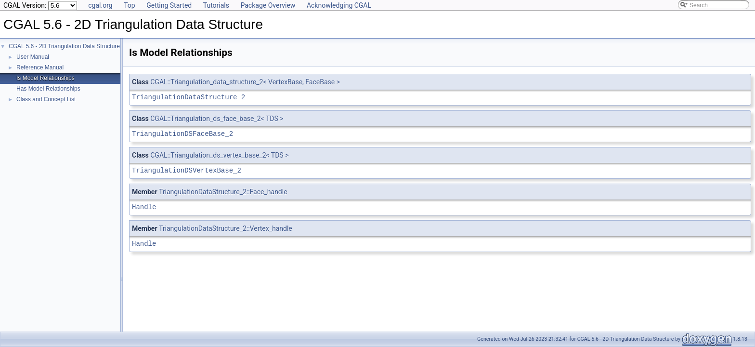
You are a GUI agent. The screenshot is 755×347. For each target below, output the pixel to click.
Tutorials (216, 5)
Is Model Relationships (45, 78)
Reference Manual (40, 67)
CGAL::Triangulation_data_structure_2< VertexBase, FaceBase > (245, 82)
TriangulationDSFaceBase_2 (182, 133)
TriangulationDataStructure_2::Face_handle (223, 192)
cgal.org (100, 5)
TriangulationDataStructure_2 (188, 97)
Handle (144, 207)
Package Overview (267, 5)
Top (129, 5)
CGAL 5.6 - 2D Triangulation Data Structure (64, 46)
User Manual (32, 56)
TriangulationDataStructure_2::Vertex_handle (225, 228)
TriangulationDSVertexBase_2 (186, 170)
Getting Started (169, 5)
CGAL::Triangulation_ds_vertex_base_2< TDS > (219, 155)
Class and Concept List (46, 99)
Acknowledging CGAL (339, 5)
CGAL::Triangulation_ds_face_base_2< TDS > (216, 118)
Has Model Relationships (48, 88)
